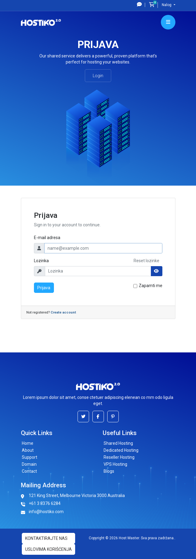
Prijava (43, 287)
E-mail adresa (47, 237)
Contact (29, 471)
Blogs (109, 471)
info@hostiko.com (46, 511)
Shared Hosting (118, 443)
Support (29, 457)
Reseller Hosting (119, 457)
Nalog (167, 5)
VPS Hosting (115, 464)
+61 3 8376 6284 (45, 503)
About (28, 450)
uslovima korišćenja (48, 549)
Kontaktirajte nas (46, 538)
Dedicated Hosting (121, 450)
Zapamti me (150, 285)
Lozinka (41, 260)
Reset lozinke (146, 260)
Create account (63, 312)
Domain (29, 464)
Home (27, 443)
